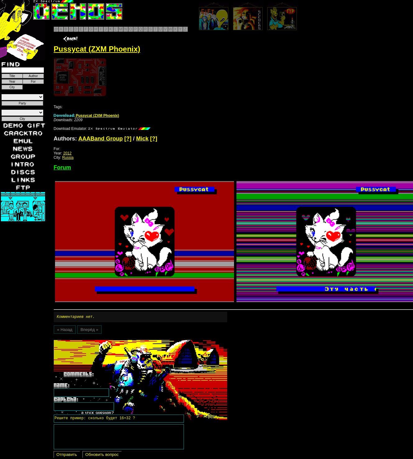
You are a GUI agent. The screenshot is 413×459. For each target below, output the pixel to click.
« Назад (64, 330)
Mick (142, 138)
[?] (127, 138)
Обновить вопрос (102, 455)
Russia (68, 157)
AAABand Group (100, 138)
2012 (67, 153)
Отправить (67, 455)
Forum (62, 167)
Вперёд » (89, 330)
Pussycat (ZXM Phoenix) (86, 115)
